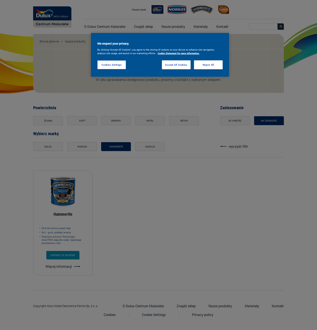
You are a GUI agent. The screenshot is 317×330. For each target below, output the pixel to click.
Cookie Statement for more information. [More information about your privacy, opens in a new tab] (179, 53)
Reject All (208, 64)
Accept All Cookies (176, 64)
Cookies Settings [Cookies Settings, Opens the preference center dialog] (112, 64)
